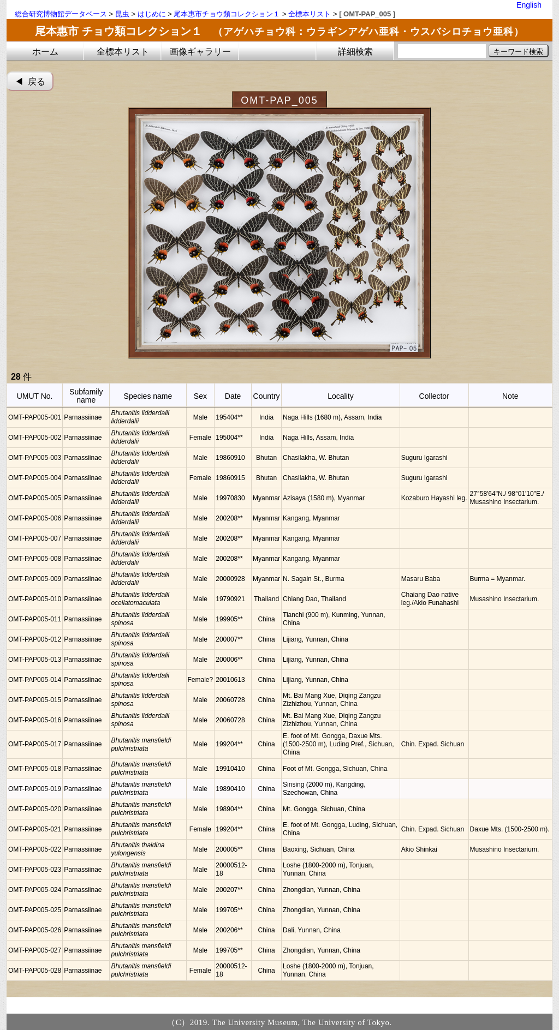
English (529, 5)
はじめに (152, 14)
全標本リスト (309, 14)
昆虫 (122, 14)
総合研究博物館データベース (61, 14)
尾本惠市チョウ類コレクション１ (227, 14)
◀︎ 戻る (30, 81)
